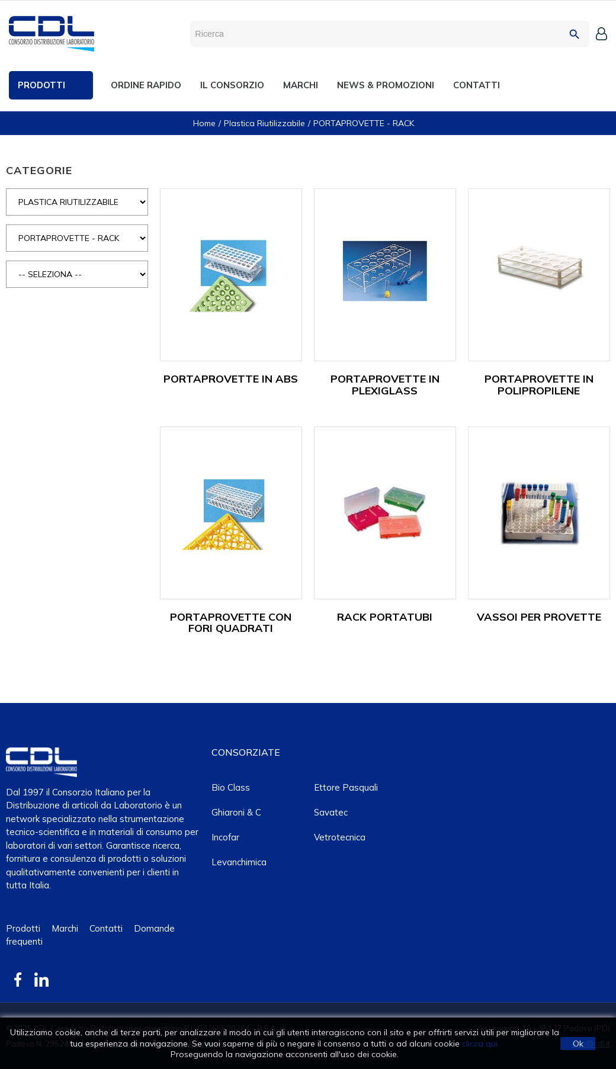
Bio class (230, 787)
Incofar (225, 837)
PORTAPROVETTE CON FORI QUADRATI (230, 622)
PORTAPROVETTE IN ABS (230, 379)
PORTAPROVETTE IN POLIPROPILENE (539, 384)
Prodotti (23, 928)
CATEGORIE (39, 170)
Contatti (106, 928)
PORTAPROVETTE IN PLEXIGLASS (385, 384)
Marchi (65, 928)
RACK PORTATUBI (384, 617)
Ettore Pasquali (346, 787)
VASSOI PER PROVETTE (539, 617)
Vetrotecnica (339, 837)
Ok (578, 1043)
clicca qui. (480, 1043)
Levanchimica (239, 862)
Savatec (331, 812)
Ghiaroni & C (236, 812)
